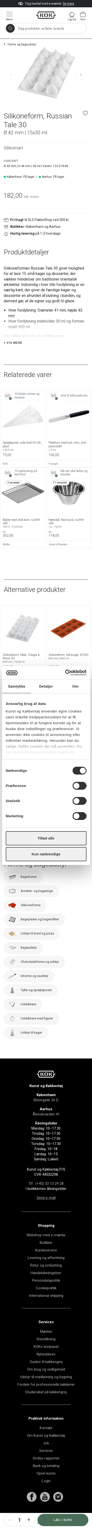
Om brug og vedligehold (46, 1381)
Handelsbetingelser (46, 1285)
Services (46, 1463)
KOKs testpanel (46, 1359)
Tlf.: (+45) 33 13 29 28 (46, 1196)
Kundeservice (46, 1262)
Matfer (6, 556)
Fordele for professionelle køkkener (46, 1397)
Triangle (53, 476)
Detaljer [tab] (46, 686)
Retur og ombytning (46, 1277)
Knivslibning (46, 1351)
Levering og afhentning (46, 1270)
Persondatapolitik (46, 1292)
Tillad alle (46, 838)
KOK (5, 476)
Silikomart (13, 147)
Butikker (46, 1255)
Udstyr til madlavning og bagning (46, 1389)
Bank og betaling (46, 1478)
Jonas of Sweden (58, 556)
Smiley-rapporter (46, 1470)
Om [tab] (75, 686)
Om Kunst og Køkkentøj (46, 1448)
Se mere (68, 3)
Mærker (46, 1344)
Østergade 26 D (46, 1112)
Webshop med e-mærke (46, 1247)
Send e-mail (46, 1210)
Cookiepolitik (46, 1300)
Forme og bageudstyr (22, 44)
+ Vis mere (13, 355)
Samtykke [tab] (16, 686)
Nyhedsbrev (46, 1366)
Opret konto (46, 1485)
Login (46, 1493)
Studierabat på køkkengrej (46, 1404)
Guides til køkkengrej (46, 1374)
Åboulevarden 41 (46, 1126)
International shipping (46, 1308)
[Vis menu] (9, 16)
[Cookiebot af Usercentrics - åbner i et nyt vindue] (65, 673)
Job (46, 1455)
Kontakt (46, 1440)
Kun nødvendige (46, 854)
